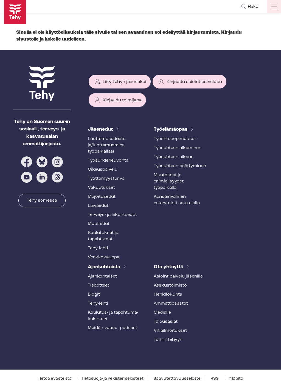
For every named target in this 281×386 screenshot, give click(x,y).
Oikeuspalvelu (102, 169)
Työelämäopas (171, 129)
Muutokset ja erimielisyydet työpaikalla (169, 181)
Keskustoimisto (170, 285)
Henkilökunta (168, 294)
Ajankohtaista (104, 267)
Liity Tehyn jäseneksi (124, 82)
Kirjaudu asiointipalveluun (194, 82)
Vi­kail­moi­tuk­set (170, 330)
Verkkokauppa (103, 257)
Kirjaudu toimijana (122, 100)
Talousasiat (166, 321)
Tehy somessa (42, 200)
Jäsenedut (101, 129)
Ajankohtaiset (102, 276)
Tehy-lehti (98, 248)
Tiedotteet (98, 285)
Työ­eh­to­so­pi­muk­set (175, 139)
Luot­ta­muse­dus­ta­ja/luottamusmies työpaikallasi (107, 145)
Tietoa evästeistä (55, 379)
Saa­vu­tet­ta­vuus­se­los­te (177, 379)
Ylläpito (236, 379)
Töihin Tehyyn (168, 340)
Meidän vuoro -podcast (112, 328)
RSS (215, 379)
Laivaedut (98, 206)
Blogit (94, 294)
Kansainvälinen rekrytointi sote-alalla (177, 200)
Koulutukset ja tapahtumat (103, 236)
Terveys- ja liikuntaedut (112, 215)
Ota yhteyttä (169, 267)
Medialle (162, 312)
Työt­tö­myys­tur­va (106, 178)
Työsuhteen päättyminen (180, 166)
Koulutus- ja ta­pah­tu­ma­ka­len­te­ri (113, 315)
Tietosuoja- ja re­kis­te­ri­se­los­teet (113, 379)
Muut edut (98, 224)
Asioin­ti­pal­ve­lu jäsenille (178, 276)
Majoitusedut (102, 197)
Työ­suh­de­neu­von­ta (108, 160)
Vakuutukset (101, 187)
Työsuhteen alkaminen (177, 148)
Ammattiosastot (171, 303)
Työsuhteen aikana (173, 157)
